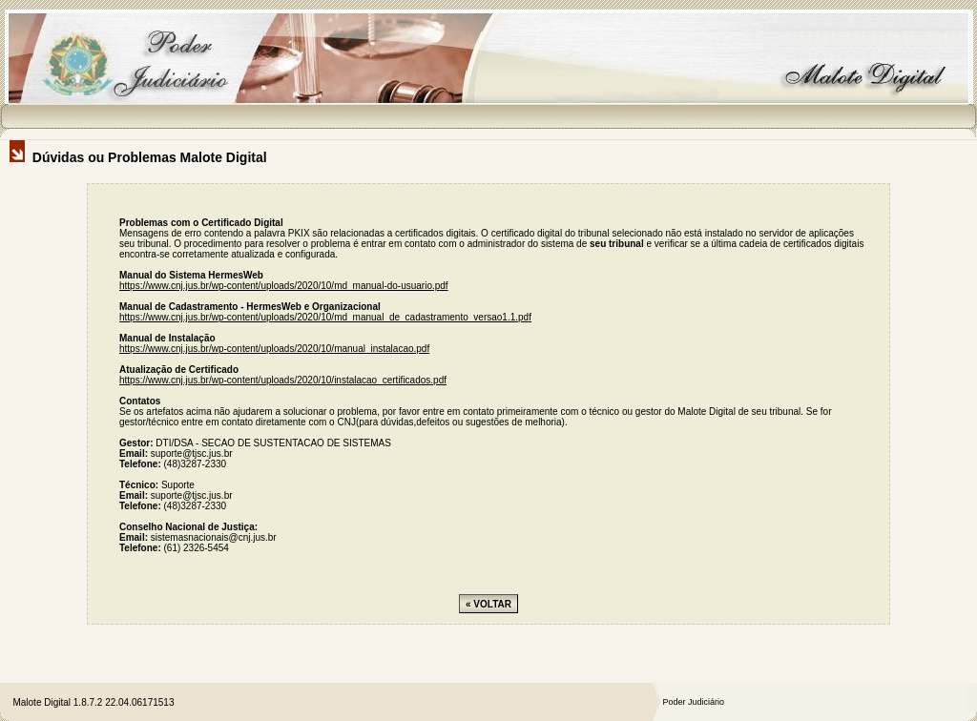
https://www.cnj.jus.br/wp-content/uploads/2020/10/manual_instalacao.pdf (274, 348)
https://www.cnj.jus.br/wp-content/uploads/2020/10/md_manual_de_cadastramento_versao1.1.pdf (325, 317)
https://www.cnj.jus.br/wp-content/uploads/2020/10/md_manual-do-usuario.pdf (283, 285)
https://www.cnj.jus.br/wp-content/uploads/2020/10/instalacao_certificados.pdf (283, 380)
